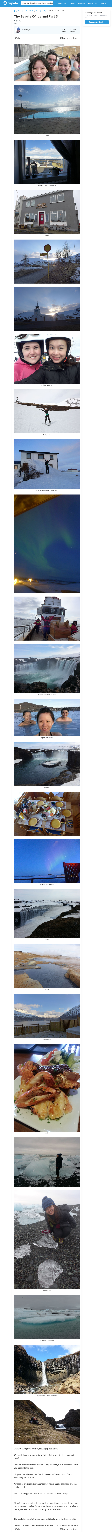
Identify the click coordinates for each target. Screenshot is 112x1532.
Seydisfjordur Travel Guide (25, 11)
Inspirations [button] (62, 3)
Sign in (103, 3)
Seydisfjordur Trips (41, 11)
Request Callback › (96, 22)
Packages (81, 3)
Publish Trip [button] (93, 3)
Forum (72, 3)
